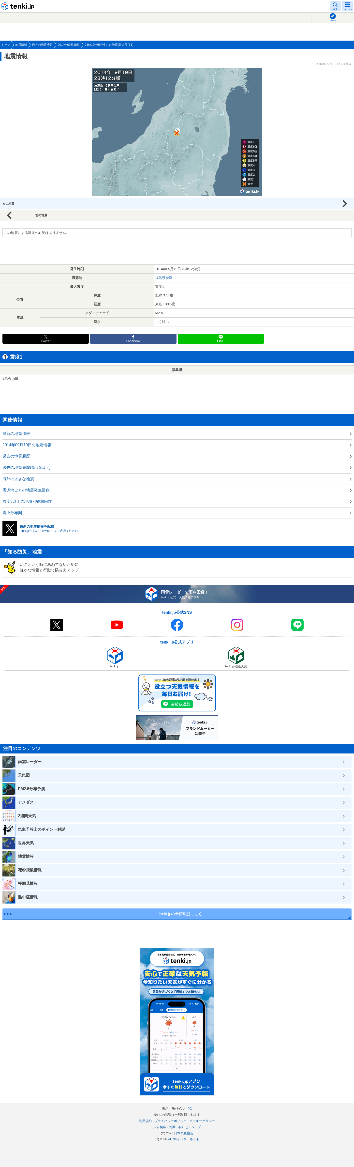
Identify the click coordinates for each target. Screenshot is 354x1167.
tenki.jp (18, 6)
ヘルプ (196, 1127)
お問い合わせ (178, 1127)
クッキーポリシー (202, 1121)
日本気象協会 (183, 1133)
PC (190, 1108)
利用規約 (145, 1121)
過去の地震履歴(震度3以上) (26, 467)
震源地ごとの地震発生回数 (26, 490)
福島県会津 (163, 278)
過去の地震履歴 (16, 456)
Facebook (133, 341)
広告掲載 (159, 1127)
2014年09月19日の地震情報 (26, 445)
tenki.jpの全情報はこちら (181, 914)
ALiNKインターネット (183, 1139)
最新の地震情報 (16, 433)
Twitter (46, 341)
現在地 (333, 20)
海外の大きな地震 (18, 479)
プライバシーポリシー (171, 1121)
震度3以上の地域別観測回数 (27, 501)
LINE (220, 341)
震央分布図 (12, 513)
